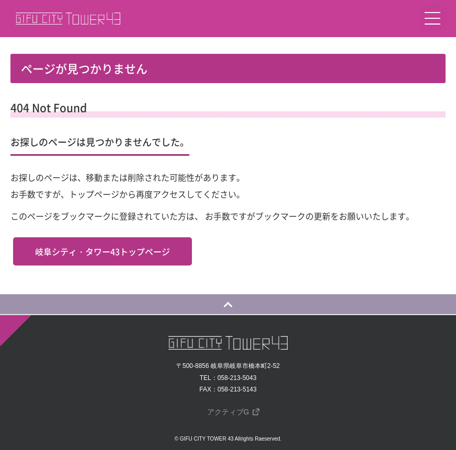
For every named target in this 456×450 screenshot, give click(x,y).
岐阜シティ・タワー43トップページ (102, 251)
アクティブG (228, 412)
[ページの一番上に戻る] (228, 304)
